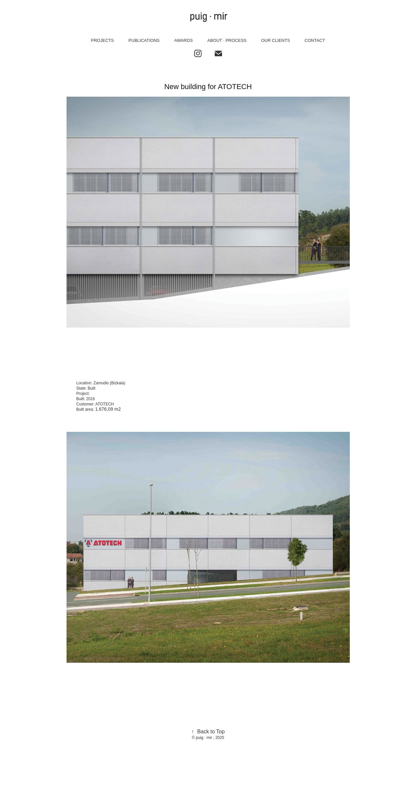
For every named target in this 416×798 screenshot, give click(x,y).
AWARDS (183, 40)
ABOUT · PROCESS (227, 40)
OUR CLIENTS (275, 40)
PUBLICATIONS (143, 40)
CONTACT (315, 40)
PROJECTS (102, 40)
